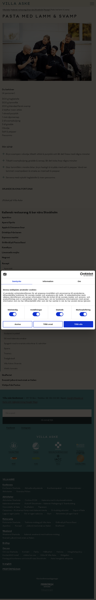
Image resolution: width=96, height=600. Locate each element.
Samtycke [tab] (16, 281)
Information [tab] (48, 281)
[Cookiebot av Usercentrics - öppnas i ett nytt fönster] (82, 274)
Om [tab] (79, 281)
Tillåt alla (78, 324)
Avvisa (18, 324)
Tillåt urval (48, 324)
